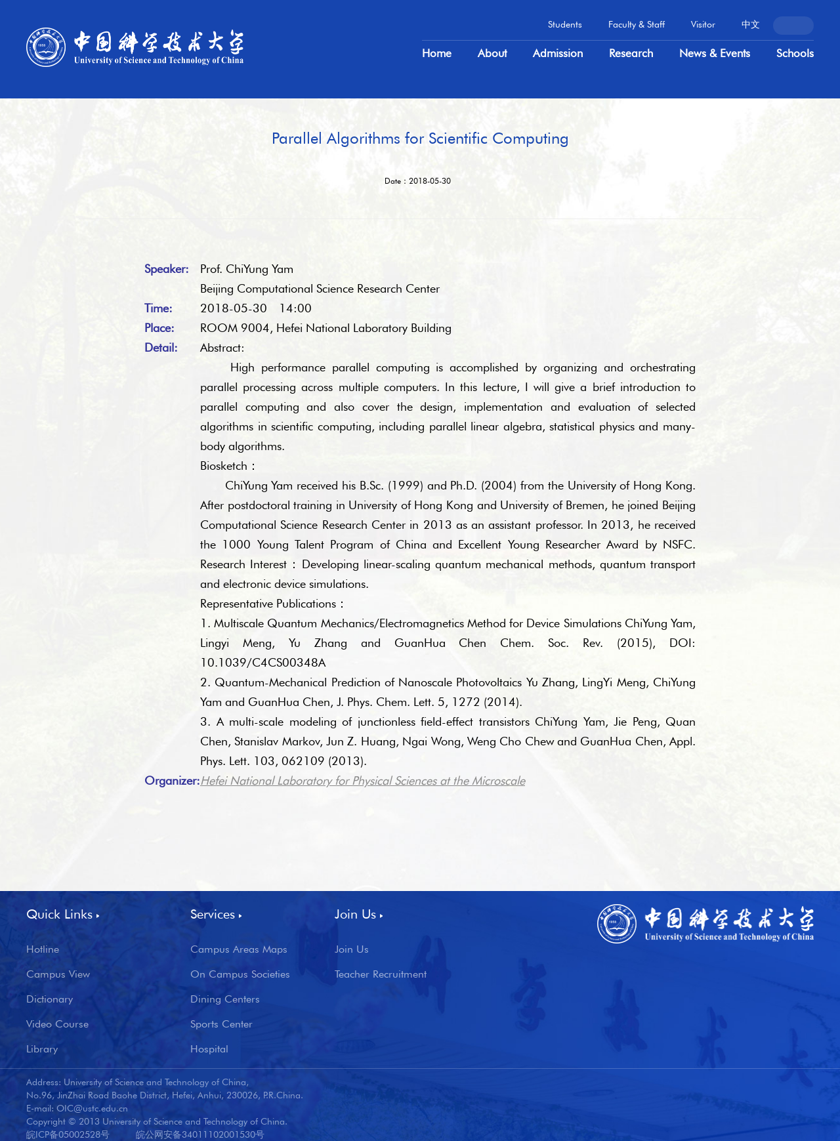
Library (42, 1049)
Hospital (209, 1049)
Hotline (42, 949)
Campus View (58, 974)
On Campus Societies (240, 974)
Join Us (352, 949)
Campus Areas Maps (238, 949)
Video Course (57, 1024)
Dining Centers (225, 999)
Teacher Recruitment (381, 974)
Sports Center (221, 1024)
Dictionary (49, 999)
